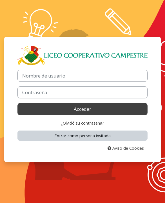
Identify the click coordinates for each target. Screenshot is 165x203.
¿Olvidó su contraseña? (82, 123)
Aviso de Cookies (126, 148)
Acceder (82, 109)
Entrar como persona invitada (82, 135)
